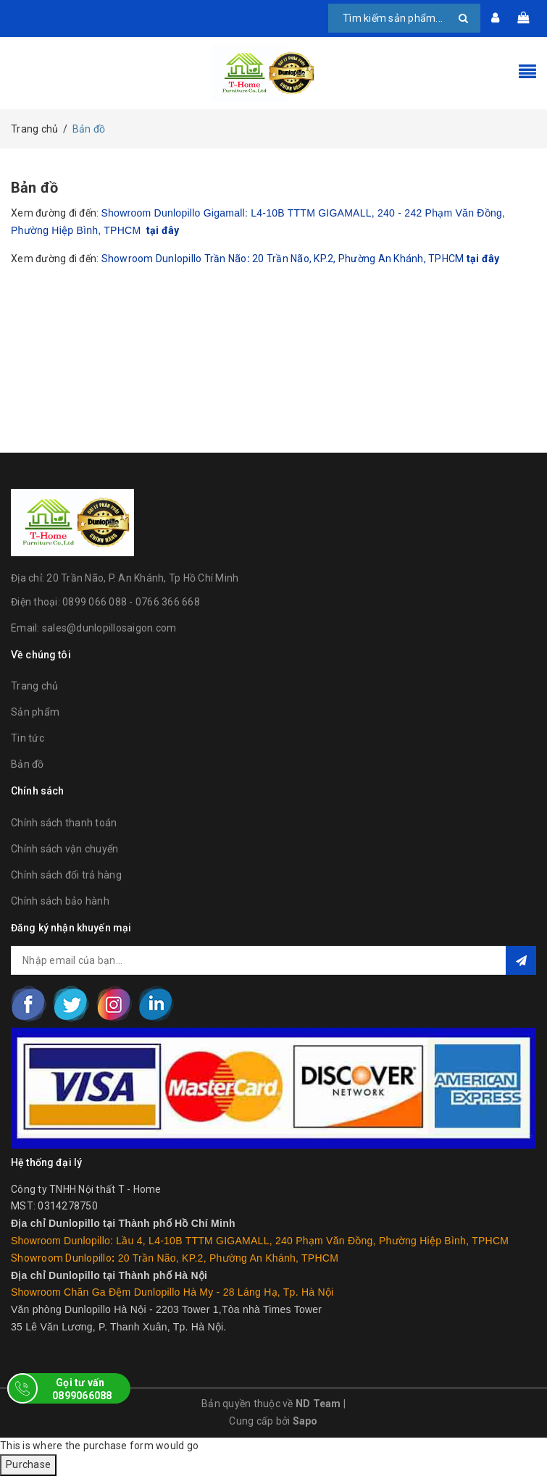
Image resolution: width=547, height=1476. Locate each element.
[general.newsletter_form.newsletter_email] (273, 960)
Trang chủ (34, 686)
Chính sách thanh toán (64, 823)
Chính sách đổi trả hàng (66, 875)
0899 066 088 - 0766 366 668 (131, 602)
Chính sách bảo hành (60, 901)
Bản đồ (34, 187)
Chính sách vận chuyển (64, 849)
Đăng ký (521, 960)
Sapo (305, 1421)
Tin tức (27, 738)
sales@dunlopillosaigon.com (109, 628)
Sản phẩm (35, 712)
